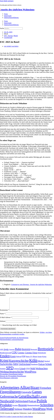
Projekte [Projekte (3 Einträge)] (15, 408)
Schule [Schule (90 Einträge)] (48, 366)
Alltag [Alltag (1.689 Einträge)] (25, 390)
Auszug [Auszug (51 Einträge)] (12, 352)
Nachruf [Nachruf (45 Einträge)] (47, 363)
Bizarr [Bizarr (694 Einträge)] (35, 390)
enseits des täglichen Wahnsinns (17, 9)
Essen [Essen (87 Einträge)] (13, 359)
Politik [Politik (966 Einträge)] (42, 403)
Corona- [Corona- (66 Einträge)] (21, 355)
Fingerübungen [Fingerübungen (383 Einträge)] (10, 394)
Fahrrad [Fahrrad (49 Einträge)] (18, 359)
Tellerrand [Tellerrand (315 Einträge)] (7, 411)
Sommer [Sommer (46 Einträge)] (3, 371)
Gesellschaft (8, 37)
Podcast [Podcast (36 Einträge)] (32, 403)
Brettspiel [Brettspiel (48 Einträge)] (34, 352)
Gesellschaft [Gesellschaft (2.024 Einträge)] (28, 398)
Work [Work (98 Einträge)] (49, 411)
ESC (5, 36)
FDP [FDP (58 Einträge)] (23, 359)
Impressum (7, 16)
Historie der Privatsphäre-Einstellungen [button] (13, 378)
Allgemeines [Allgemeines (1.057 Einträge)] (9, 390)
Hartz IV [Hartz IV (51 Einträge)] (29, 359)
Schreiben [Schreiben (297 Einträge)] (46, 407)
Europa (10, 36)
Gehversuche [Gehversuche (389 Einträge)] (9, 399)
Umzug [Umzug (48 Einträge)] (16, 371)
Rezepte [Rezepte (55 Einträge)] (22, 407)
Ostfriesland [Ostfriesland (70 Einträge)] (21, 403)
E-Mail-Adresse (6, 320)
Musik (16, 36)
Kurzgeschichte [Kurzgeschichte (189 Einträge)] (19, 363)
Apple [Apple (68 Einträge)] (6, 352)
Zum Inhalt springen (6, 1)
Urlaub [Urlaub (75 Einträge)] (22, 371)
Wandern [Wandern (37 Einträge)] (27, 411)
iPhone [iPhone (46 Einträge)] (35, 359)
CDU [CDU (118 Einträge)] (14, 354)
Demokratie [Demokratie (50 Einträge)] (42, 355)
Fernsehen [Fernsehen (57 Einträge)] (45, 390)
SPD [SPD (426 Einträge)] (9, 370)
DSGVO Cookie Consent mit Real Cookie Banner (16, 419)
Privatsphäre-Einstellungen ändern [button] (11, 376)
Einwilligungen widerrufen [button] (9, 380)
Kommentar (4, 312)
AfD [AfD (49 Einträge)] (1, 352)
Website (2, 324)
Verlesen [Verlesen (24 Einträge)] (18, 411)
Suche (2, 28)
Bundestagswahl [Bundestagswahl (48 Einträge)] (5, 355)
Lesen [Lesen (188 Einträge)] (43, 399)
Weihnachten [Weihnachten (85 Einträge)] (42, 371)
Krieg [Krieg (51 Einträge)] (44, 359)
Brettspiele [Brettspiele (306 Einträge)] (46, 351)
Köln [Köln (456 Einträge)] (33, 362)
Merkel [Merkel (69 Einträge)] (41, 363)
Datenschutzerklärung (11, 17)
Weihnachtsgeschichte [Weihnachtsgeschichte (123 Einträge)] (12, 374)
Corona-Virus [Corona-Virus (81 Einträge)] (31, 355)
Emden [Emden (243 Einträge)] (5, 358)
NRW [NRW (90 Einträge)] (15, 366)
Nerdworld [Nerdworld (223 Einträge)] (7, 403)
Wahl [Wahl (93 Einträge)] (32, 370)
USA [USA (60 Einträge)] (28, 371)
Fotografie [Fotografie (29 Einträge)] (26, 394)
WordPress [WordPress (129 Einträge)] (30, 374)
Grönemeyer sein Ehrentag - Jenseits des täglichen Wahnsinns (31, 284)
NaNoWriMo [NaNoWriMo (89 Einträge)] (6, 366)
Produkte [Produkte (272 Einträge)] (6, 407)
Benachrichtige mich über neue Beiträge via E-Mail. (19, 327)
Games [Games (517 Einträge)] (37, 394)
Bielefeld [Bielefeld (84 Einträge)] (26, 351)
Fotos (6, 14)
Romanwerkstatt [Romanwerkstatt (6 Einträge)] (33, 408)
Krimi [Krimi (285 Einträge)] (4, 363)
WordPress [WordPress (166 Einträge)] (39, 411)
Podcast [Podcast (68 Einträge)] (41, 367)
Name (2, 316)
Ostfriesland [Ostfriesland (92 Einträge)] (25, 366)
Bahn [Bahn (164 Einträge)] (18, 351)
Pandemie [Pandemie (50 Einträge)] (34, 367)
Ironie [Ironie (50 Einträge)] (40, 359)
